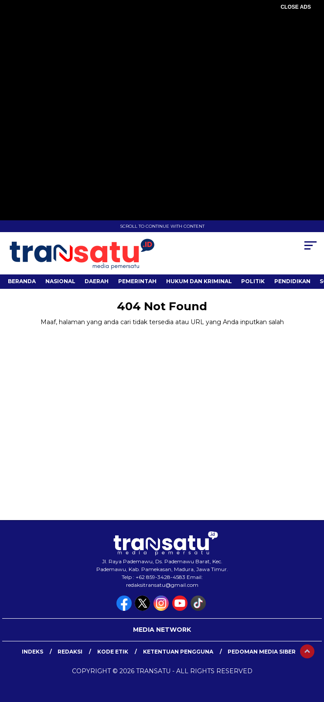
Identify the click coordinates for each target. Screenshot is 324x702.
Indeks (32, 651)
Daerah (97, 281)
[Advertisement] (162, 74)
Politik (253, 281)
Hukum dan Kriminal (199, 281)
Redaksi (70, 651)
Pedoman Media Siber (262, 651)
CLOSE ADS (295, 7)
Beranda (22, 281)
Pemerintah (137, 281)
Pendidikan (292, 281)
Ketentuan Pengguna (178, 651)
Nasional (60, 281)
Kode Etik (112, 651)
